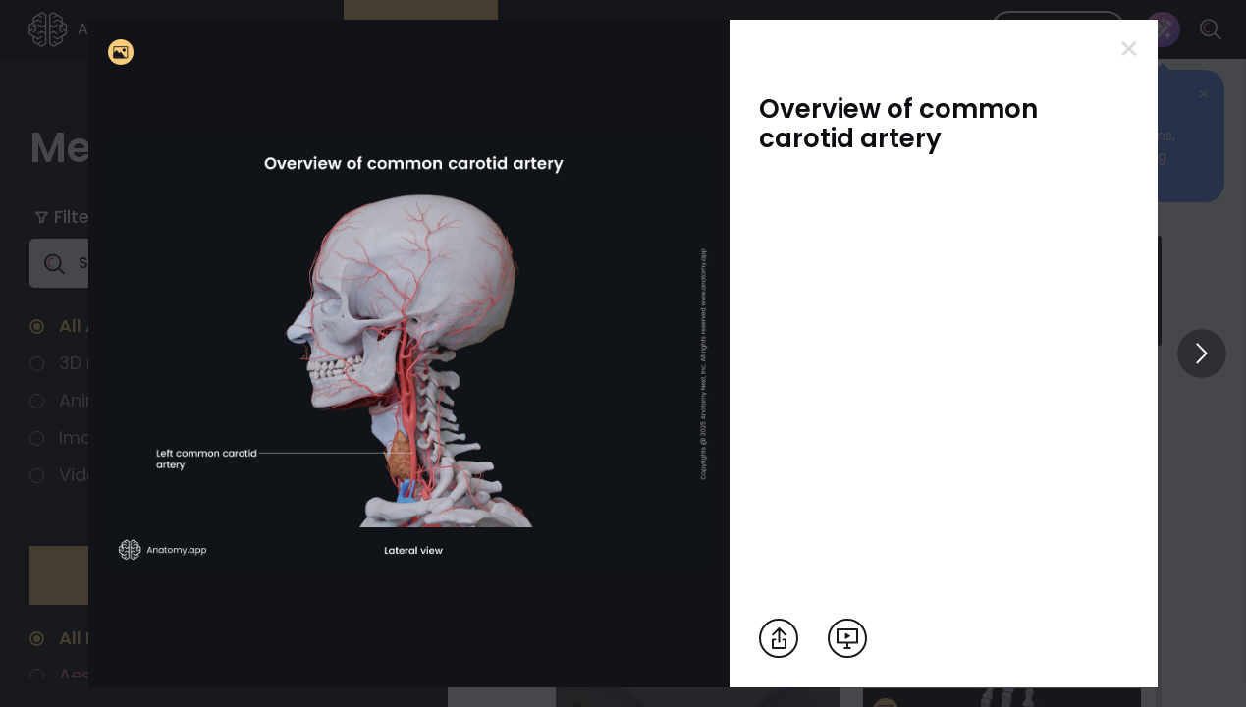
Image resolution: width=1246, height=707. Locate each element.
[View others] (1201, 353)
